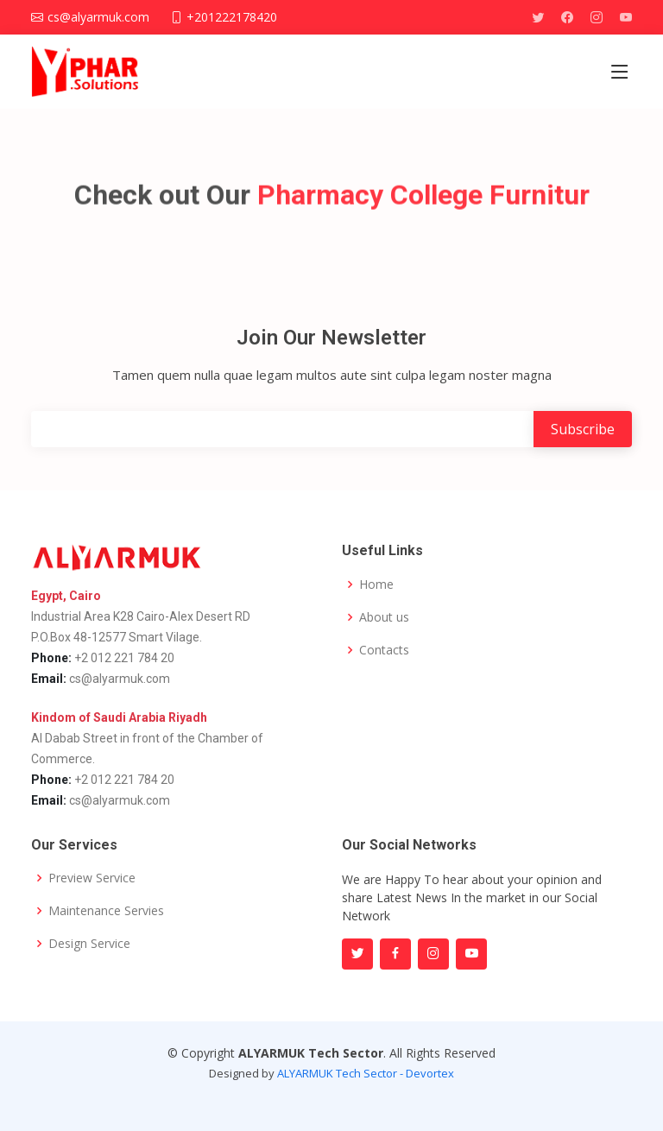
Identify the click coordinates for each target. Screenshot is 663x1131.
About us (384, 617)
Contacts (384, 650)
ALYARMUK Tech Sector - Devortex (365, 1073)
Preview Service (92, 878)
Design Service (89, 944)
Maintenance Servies (106, 911)
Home (376, 584)
